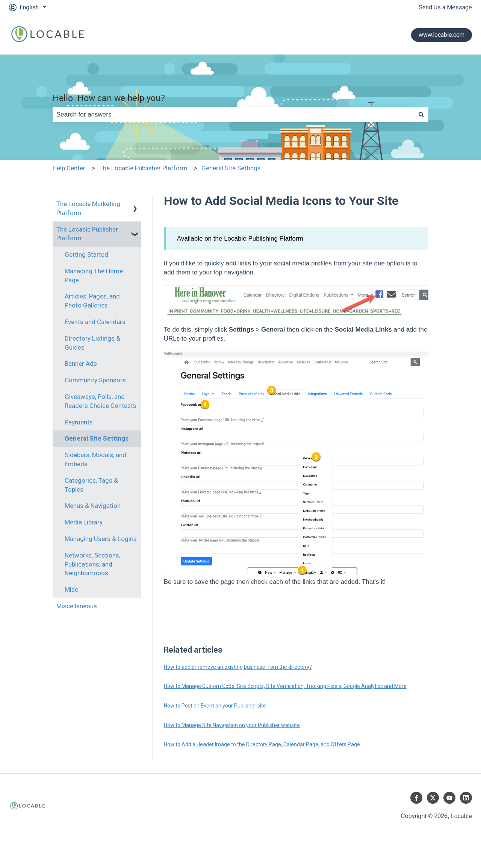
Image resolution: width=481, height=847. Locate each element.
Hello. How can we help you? (109, 98)
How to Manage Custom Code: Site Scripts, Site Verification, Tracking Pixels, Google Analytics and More (285, 686)
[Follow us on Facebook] (416, 798)
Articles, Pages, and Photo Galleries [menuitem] (92, 300)
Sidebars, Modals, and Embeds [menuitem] (95, 459)
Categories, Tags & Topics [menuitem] (91, 485)
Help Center (69, 168)
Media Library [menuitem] (84, 522)
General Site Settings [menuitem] (97, 438)
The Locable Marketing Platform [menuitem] (88, 208)
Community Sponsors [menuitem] (95, 380)
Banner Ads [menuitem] (81, 363)
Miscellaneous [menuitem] (76, 606)
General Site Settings (231, 168)
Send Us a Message (445, 7)
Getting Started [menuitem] (86, 254)
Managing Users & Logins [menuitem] (101, 538)
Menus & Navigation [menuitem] (93, 505)
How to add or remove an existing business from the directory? (238, 667)
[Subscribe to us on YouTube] (449, 798)
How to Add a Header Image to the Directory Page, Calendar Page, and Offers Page (262, 744)
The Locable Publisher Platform (143, 168)
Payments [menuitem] (79, 422)
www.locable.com (441, 34)
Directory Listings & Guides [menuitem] (92, 343)
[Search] (421, 114)
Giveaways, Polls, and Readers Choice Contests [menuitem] (100, 401)
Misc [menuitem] (71, 589)
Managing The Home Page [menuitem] (94, 275)
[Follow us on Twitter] (433, 798)
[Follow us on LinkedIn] (466, 798)
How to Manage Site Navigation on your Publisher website (232, 725)
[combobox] (233, 114)
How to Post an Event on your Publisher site (215, 706)
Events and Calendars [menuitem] (95, 322)
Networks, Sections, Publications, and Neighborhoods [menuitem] (92, 564)
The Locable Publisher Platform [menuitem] (87, 234)
